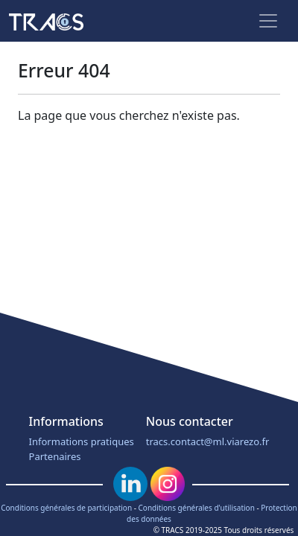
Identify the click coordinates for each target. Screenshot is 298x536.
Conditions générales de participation (66, 507)
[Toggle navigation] (268, 21)
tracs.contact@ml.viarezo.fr (208, 441)
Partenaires (55, 456)
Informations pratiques (81, 441)
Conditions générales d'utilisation (197, 507)
